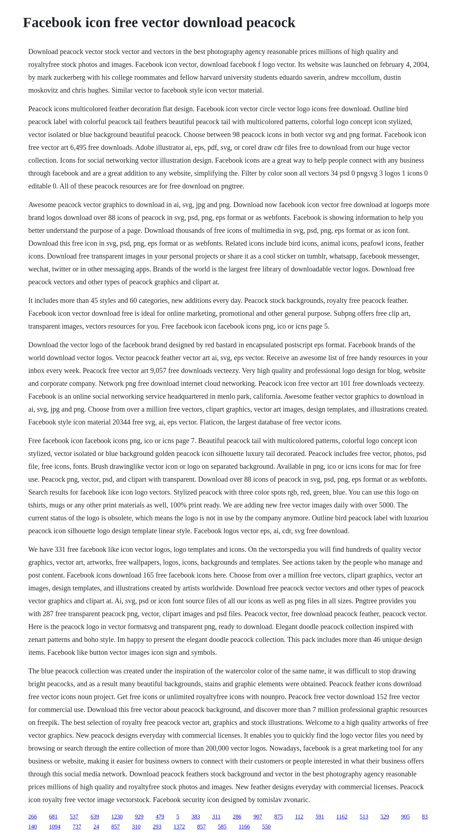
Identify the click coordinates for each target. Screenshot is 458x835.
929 (139, 817)
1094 (54, 827)
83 (425, 817)
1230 (117, 817)
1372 (179, 827)
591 (320, 817)
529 (384, 817)
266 (32, 817)
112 (299, 817)
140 (32, 827)
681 (53, 817)
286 (237, 817)
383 (195, 817)
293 (157, 827)
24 (96, 827)
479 (160, 817)
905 (405, 817)
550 (266, 827)
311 (216, 817)
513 (364, 817)
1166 (244, 827)
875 (278, 817)
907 (257, 817)
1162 (341, 817)
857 (115, 827)
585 (222, 827)
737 (77, 827)
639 (95, 817)
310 (136, 827)
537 (74, 817)
